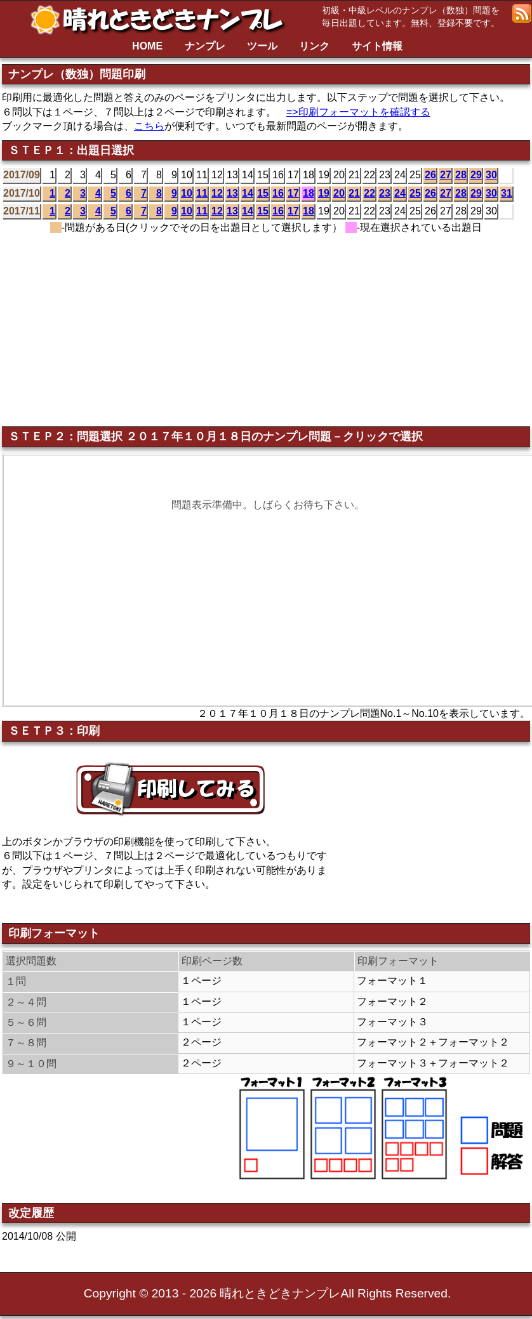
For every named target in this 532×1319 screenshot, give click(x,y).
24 (400, 193)
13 (232, 193)
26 (430, 174)
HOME (147, 46)
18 (308, 193)
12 (217, 193)
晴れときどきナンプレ (162, 20)
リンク (314, 46)
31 (506, 193)
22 (369, 193)
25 (415, 193)
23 (384, 193)
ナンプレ (205, 46)
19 (323, 193)
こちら (149, 126)
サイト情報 (377, 46)
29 (476, 174)
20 (339, 193)
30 (491, 174)
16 (278, 193)
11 (202, 193)
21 (354, 193)
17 (293, 193)
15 (263, 193)
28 (461, 174)
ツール (262, 46)
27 (445, 174)
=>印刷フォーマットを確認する (358, 112)
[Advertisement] (319, 327)
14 (247, 193)
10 (186, 193)
